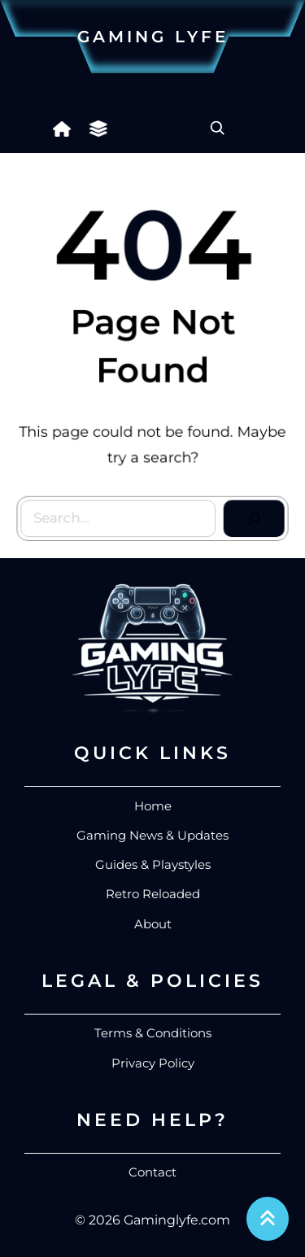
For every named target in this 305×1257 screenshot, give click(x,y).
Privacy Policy (152, 1063)
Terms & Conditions (152, 1033)
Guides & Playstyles (153, 864)
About (153, 924)
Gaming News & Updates (152, 835)
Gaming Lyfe (153, 36)
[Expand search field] (217, 128)
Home (153, 806)
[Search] (252, 516)
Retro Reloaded (153, 893)
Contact (152, 1172)
